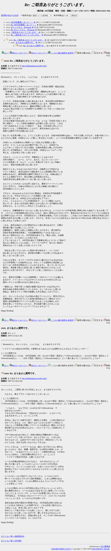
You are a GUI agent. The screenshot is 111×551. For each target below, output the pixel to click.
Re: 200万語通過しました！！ (23, 25)
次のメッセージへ (38, 53)
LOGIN (15, 15)
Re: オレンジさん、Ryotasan (23, 30)
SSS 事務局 (105, 546)
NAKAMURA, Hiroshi (100, 549)
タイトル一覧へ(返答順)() (12, 536)
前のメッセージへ (18, 53)
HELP (9, 15)
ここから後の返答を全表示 (61, 53)
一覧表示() (25, 15)
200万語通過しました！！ (22, 22)
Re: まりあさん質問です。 (34, 46)
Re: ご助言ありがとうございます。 (26, 35)
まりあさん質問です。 (25, 43)
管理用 (4, 15)
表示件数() (59, 15)
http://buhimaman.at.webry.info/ (34, 66)
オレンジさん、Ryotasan (21, 27)
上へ (5, 53)
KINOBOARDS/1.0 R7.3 (61, 549)
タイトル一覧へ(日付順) (11, 541)
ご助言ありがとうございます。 (24, 32)
